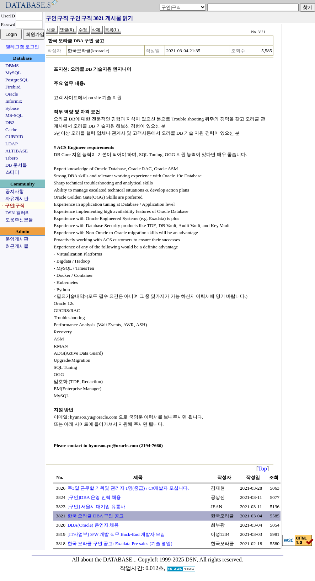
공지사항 (14, 191)
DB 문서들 (16, 165)
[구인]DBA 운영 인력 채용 (94, 497)
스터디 (12, 172)
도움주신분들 (19, 219)
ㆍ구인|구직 (12, 205)
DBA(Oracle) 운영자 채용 (93, 525)
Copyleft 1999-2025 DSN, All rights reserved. (190, 559)
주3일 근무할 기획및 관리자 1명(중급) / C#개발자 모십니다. (128, 488)
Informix (13, 101)
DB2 (9, 122)
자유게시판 (16, 198)
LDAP (11, 143)
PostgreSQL (16, 79)
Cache (11, 129)
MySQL (13, 72)
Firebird (13, 87)
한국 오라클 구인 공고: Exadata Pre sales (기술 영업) (120, 543)
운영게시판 (16, 239)
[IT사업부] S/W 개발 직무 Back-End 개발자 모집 (116, 534)
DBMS (12, 65)
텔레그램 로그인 (22, 46)
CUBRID (14, 136)
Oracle (11, 94)
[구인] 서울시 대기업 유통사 (96, 506)
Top (262, 469)
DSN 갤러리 (17, 212)
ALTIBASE (16, 151)
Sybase (12, 108)
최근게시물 (16, 246)
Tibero (11, 158)
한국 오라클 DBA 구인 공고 (96, 515)
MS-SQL (14, 115)
